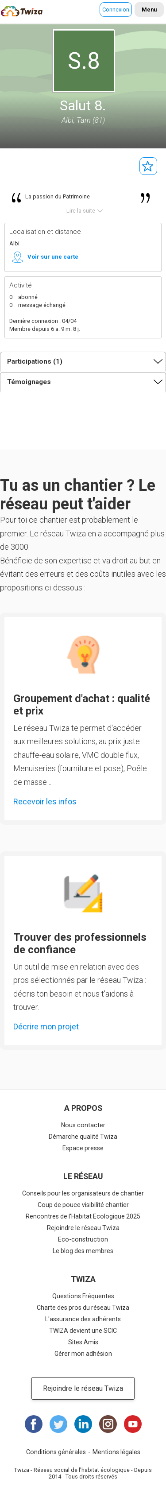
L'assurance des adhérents (83, 1319)
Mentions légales (116, 1451)
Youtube (133, 1424)
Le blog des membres (83, 1250)
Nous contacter (83, 1125)
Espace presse (83, 1148)
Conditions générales (56, 1451)
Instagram (108, 1424)
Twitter (58, 1424)
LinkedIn (83, 1424)
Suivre (148, 166)
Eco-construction (83, 1239)
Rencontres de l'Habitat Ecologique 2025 (83, 1216)
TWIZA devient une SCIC (83, 1330)
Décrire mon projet (46, 1026)
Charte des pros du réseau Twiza (83, 1307)
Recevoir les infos (45, 801)
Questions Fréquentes (83, 1296)
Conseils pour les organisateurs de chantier (83, 1193)
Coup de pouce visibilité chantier (83, 1204)
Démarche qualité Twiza (83, 1136)
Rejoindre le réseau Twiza (83, 1227)
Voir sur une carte (52, 256)
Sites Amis (83, 1342)
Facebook (33, 1424)
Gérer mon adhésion (83, 1353)
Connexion (115, 9)
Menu (149, 9)
